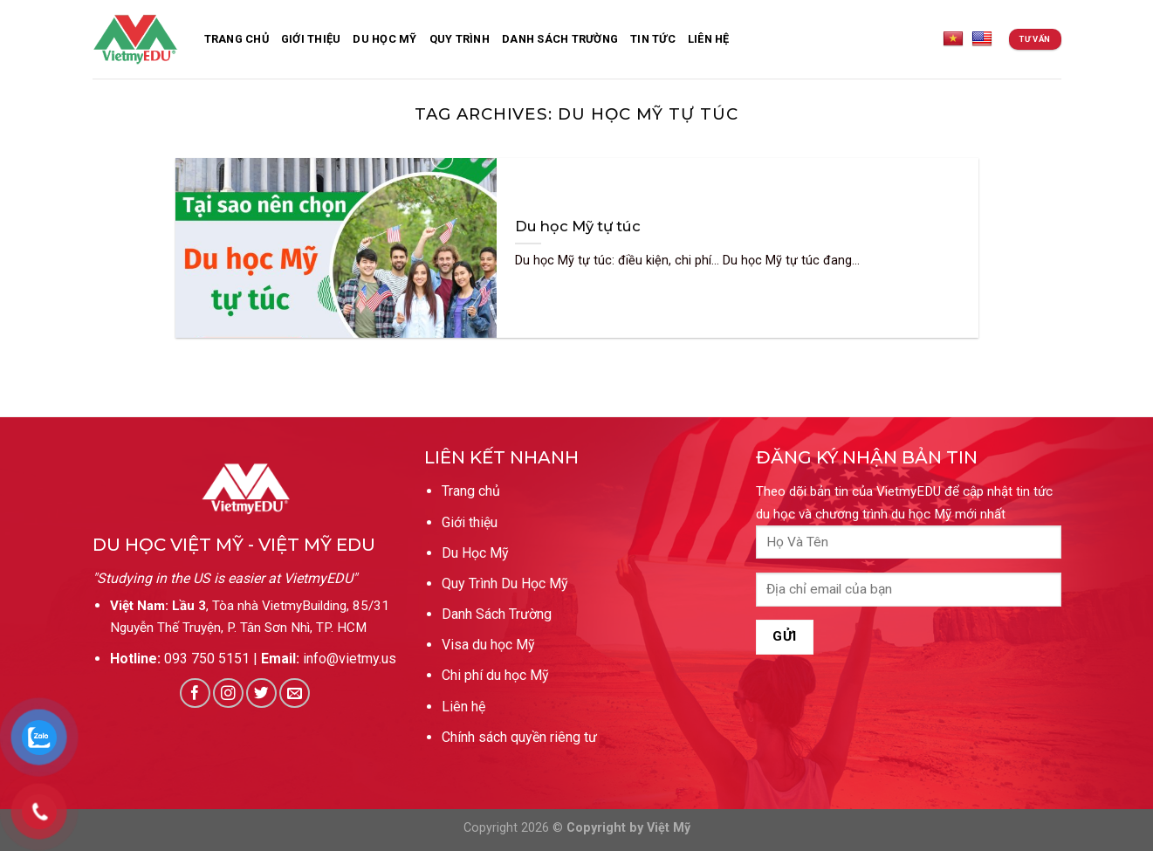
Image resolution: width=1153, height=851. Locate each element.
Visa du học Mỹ (488, 644)
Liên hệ (463, 706)
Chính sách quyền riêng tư (519, 737)
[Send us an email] (294, 693)
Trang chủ (471, 491)
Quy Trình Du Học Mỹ (505, 583)
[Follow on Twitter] (261, 693)
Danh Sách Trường (497, 614)
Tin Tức (653, 38)
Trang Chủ (236, 38)
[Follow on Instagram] (228, 693)
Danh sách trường (560, 38)
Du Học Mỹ (384, 38)
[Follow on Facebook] (195, 693)
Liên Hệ (709, 38)
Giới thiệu (311, 38)
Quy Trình (459, 38)
